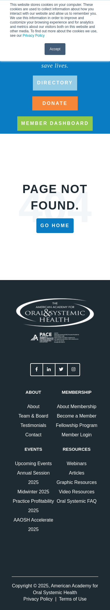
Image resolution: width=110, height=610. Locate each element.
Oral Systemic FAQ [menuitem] (77, 501)
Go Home (55, 225)
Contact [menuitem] (33, 434)
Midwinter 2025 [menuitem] (34, 491)
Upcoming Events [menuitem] (33, 463)
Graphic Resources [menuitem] (77, 482)
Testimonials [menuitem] (33, 425)
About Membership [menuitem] (76, 406)
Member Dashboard (55, 123)
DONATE (55, 103)
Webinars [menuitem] (77, 463)
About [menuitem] (33, 406)
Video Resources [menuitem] (76, 491)
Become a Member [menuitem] (77, 415)
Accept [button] (55, 49)
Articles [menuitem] (76, 472)
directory (55, 82)
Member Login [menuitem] (77, 434)
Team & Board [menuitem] (33, 415)
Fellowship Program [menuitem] (76, 425)
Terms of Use (73, 598)
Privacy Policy (34, 35)
